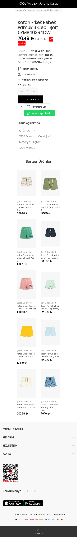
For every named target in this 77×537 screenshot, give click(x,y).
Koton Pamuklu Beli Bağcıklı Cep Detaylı (50, 307)
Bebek (39, 10)
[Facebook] (29, 491)
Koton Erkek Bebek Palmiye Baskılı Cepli (26, 207)
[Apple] (13, 502)
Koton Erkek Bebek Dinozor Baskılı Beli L (26, 307)
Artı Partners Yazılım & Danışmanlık (47, 514)
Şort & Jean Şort (51, 10)
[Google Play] (33, 502)
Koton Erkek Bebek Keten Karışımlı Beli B (26, 407)
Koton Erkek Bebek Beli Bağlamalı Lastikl (49, 407)
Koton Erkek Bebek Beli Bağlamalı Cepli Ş (50, 207)
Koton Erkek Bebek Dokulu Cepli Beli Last (26, 356)
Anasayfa (21, 10)
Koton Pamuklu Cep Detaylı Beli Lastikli (50, 256)
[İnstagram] (34, 491)
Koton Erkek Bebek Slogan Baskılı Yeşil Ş (26, 258)
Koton (36, 62)
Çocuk (31, 10)
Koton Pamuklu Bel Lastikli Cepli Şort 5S (50, 355)
